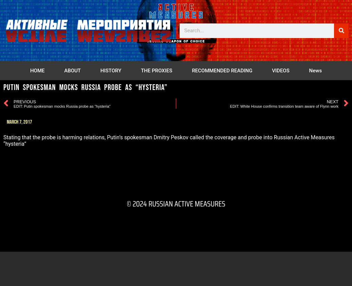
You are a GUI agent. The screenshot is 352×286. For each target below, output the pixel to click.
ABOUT (72, 71)
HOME (37, 71)
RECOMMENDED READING (222, 71)
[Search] (341, 30)
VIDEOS (281, 71)
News (315, 71)
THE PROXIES (156, 71)
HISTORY (111, 71)
